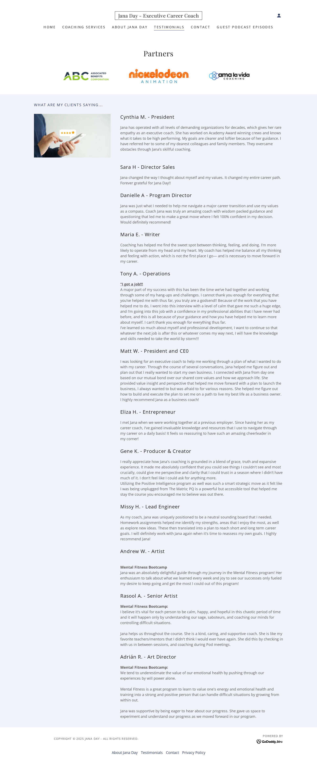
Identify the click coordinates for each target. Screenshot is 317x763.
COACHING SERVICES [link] (84, 27)
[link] (158, 16)
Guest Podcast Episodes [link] (245, 27)
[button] (279, 16)
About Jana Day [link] (130, 27)
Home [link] (49, 27)
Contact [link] (200, 27)
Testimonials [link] (169, 27)
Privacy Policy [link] (193, 752)
